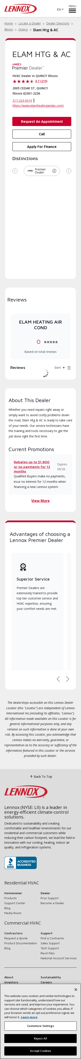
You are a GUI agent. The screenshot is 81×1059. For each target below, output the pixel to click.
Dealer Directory (57, 23)
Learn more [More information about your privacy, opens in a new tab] (29, 1017)
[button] (54, 171)
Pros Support (50, 898)
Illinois (8, 29)
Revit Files (48, 953)
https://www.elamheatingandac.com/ (38, 105)
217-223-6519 (22, 100)
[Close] (76, 989)
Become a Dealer (52, 903)
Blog (7, 908)
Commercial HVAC (22, 923)
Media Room (12, 913)
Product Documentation (20, 943)
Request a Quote (16, 938)
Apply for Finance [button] (42, 147)
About (8, 977)
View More (40, 500)
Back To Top (40, 776)
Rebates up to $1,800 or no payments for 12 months (32, 466)
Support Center (14, 903)
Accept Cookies (40, 1051)
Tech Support (50, 948)
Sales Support (50, 943)
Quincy (23, 29)
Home (8, 23)
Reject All (40, 1038)
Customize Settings (40, 1026)
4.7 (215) (41, 81)
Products (10, 898)
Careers (46, 982)
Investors (11, 982)
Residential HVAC (21, 883)
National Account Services (59, 958)
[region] (40, 1021)
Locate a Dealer (29, 23)
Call (42, 134)
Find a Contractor (52, 938)
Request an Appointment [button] (42, 121)
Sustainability (51, 977)
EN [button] (59, 9)
